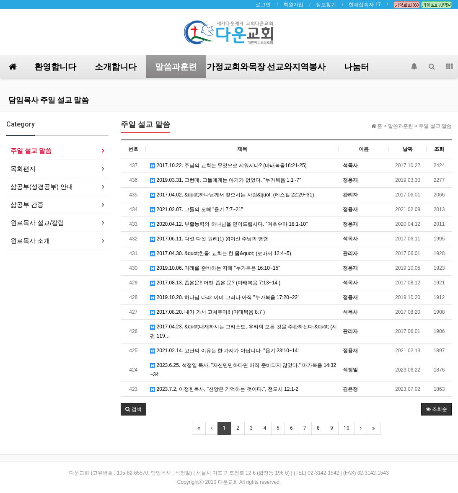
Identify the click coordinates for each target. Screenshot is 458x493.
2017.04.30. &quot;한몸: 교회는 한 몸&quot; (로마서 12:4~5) (220, 253)
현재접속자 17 (365, 5)
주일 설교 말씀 (31, 150)
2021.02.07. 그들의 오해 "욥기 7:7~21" (196, 209)
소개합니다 (116, 67)
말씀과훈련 (176, 67)
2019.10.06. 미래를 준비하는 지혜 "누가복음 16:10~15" (215, 268)
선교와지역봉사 (296, 67)
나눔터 (356, 67)
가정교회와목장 (236, 67)
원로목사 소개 (30, 240)
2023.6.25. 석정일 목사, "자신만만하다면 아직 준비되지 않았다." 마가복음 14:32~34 (243, 369)
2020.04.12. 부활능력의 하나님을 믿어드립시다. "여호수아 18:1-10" (229, 224)
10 (346, 428)
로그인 (263, 5)
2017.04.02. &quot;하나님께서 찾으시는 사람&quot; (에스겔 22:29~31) (232, 195)
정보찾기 (326, 5)
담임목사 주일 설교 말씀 (48, 100)
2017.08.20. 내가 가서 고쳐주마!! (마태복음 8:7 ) (207, 312)
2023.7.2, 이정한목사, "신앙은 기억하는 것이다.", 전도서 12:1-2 (224, 389)
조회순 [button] (436, 409)
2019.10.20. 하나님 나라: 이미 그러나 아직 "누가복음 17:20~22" (224, 297)
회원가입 (293, 5)
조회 (439, 149)
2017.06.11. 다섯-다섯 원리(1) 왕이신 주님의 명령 (209, 239)
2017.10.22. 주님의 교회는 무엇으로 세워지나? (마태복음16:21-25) (228, 165)
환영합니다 (55, 67)
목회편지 (23, 168)
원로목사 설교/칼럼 (37, 222)
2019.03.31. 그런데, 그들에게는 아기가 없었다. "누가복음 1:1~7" (225, 180)
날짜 (408, 149)
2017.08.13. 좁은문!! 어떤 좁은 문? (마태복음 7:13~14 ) (215, 283)
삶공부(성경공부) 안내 (41, 186)
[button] (133, 409)
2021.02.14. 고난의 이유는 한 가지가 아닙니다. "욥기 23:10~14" (224, 351)
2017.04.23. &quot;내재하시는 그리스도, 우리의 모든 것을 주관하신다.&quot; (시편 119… (243, 331)
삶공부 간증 (27, 204)
